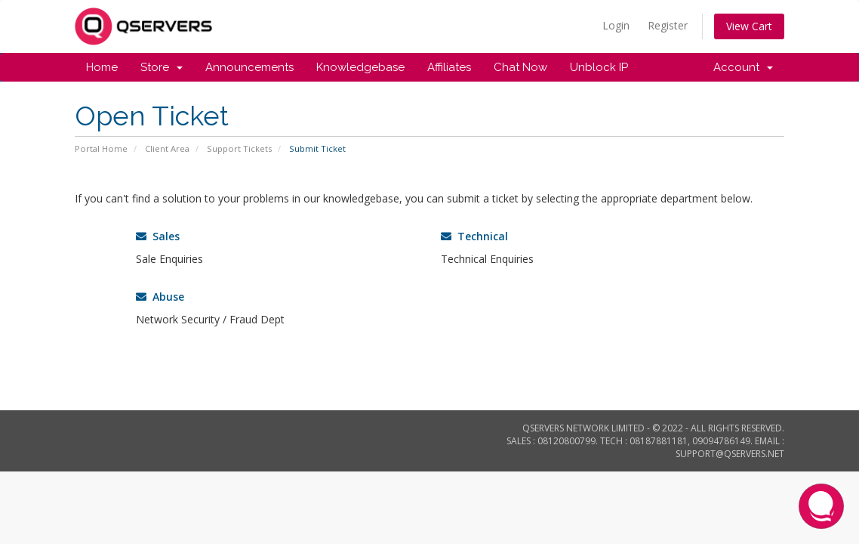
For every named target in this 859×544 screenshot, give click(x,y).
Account (743, 67)
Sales (158, 236)
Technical (474, 236)
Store (161, 67)
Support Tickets (239, 148)
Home (102, 67)
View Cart (749, 26)
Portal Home (101, 148)
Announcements (249, 67)
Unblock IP (599, 67)
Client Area (167, 148)
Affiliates (449, 67)
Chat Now (520, 67)
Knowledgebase (360, 67)
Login (616, 25)
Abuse (160, 296)
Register (668, 25)
